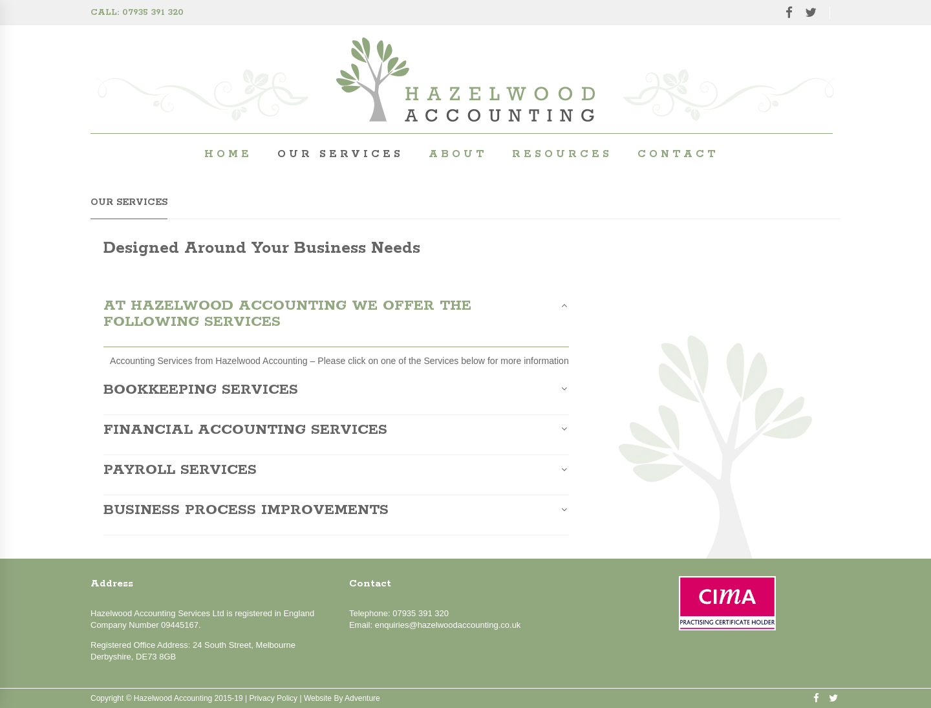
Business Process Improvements (246, 510)
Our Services (340, 154)
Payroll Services (180, 470)
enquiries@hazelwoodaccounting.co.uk (448, 625)
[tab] (336, 322)
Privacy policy (273, 698)
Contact (678, 154)
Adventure (362, 698)
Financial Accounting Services (245, 430)
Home (228, 154)
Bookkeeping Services (200, 390)
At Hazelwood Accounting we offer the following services (287, 314)
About (458, 154)
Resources (562, 154)
